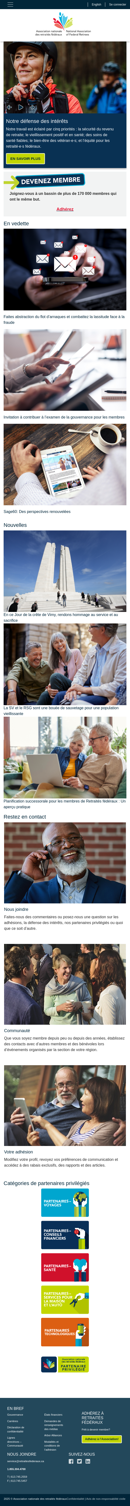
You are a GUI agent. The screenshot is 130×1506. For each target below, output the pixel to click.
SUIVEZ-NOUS (82, 1454)
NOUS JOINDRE (21, 1454)
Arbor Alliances (53, 1435)
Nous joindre (16, 909)
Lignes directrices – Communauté (15, 1441)
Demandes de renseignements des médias (53, 1425)
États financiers (53, 1414)
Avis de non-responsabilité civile (105, 1498)
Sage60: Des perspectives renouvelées (37, 512)
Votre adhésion (18, 1152)
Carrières (12, 1421)
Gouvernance (15, 1414)
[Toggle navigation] (10, 4)
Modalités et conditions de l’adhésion (52, 1445)
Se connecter (117, 4)
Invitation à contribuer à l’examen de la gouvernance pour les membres (64, 417)
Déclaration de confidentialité (15, 1429)
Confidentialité (75, 1498)
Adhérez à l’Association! (101, 1439)
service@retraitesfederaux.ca (25, 1461)
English (96, 4)
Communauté (17, 1030)
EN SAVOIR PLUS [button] (25, 159)
